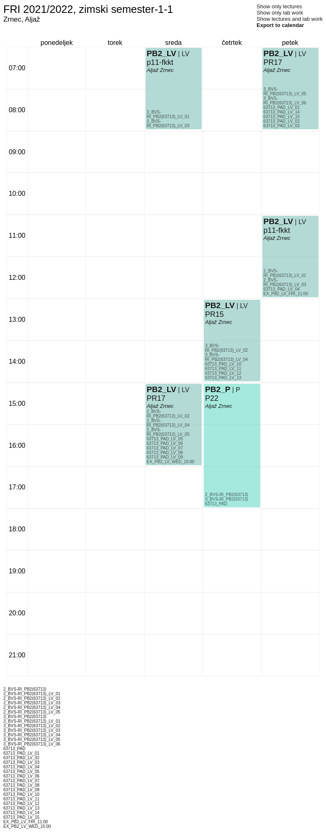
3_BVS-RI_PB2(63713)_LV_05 (285, 91)
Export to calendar (280, 25)
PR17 (156, 398)
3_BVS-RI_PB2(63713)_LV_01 (168, 114)
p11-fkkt (160, 62)
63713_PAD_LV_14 (282, 112)
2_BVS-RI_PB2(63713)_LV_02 (168, 413)
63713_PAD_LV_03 (282, 125)
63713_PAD (216, 503)
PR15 (214, 314)
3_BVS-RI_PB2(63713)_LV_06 (285, 100)
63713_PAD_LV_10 (223, 364)
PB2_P (217, 389)
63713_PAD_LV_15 (282, 116)
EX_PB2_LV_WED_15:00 (170, 461)
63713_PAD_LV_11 (223, 368)
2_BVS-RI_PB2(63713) (226, 494)
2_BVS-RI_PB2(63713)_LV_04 (168, 422)
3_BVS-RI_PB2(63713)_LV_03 (168, 123)
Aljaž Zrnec (160, 70)
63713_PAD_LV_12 (223, 373)
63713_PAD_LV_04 (282, 289)
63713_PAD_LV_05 (165, 439)
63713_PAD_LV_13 (223, 377)
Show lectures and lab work (290, 19)
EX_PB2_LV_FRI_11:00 (286, 293)
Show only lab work (280, 13)
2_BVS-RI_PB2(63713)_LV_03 (285, 282)
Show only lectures (279, 6)
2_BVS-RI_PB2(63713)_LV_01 (285, 273)
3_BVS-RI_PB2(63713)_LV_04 (226, 357)
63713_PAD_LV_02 (282, 121)
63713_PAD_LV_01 (282, 107)
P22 (211, 398)
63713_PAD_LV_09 (165, 457)
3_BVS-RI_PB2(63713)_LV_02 (226, 348)
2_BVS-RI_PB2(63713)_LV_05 (168, 432)
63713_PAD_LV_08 (165, 452)
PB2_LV (161, 53)
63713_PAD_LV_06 (165, 443)
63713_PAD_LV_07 (165, 448)
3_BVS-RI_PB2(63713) (226, 499)
